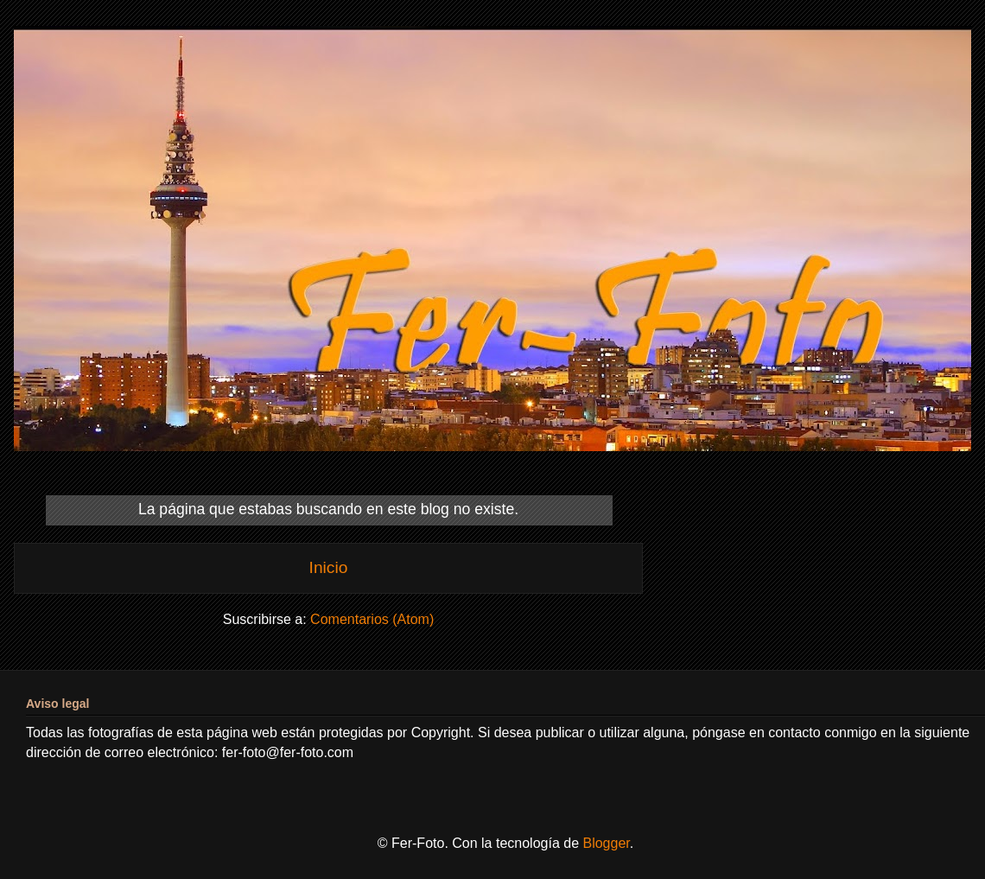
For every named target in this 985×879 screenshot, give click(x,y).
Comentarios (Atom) (372, 619)
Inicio (328, 567)
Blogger (605, 843)
